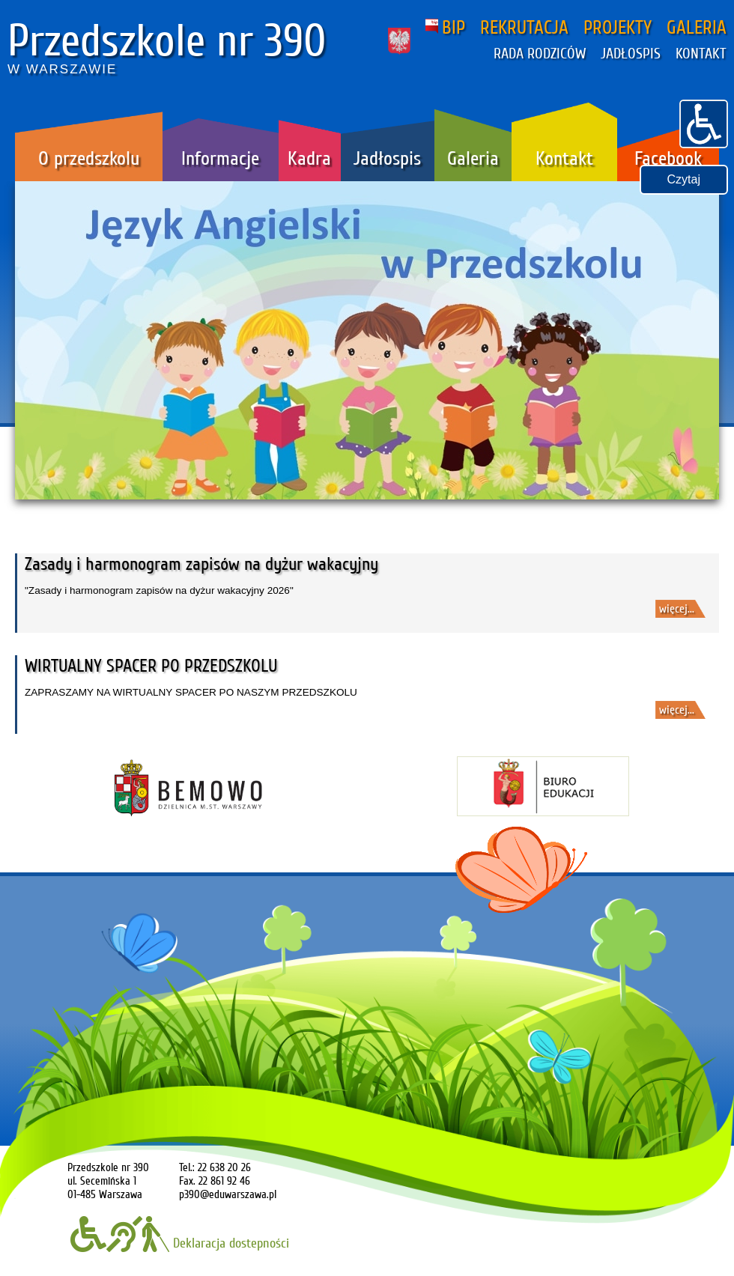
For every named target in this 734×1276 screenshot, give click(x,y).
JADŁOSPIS (631, 54)
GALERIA (697, 27)
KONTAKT (701, 54)
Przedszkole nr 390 (167, 41)
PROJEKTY (617, 27)
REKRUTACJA (524, 27)
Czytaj (683, 179)
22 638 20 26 (224, 1167)
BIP (445, 27)
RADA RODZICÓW (540, 54)
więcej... (676, 608)
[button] (703, 122)
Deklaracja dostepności (179, 1243)
